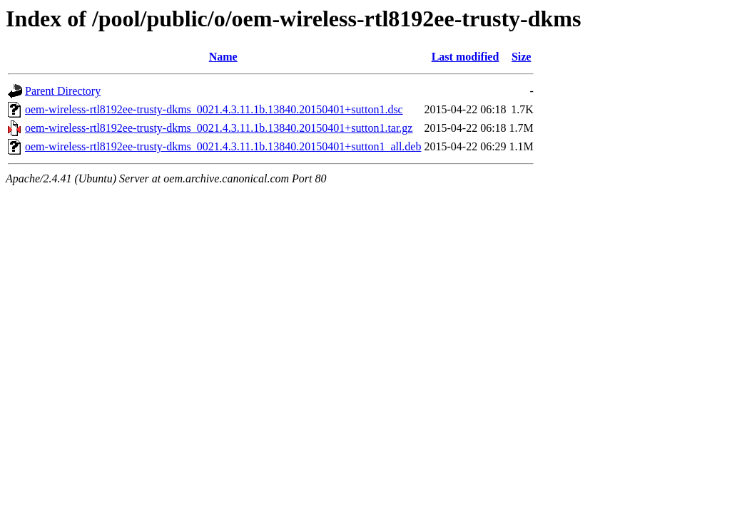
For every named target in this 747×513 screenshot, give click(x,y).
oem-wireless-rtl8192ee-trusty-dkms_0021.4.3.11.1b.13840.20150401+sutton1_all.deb (223, 146)
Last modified (465, 57)
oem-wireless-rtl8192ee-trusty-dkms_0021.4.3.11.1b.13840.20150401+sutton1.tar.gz (218, 128)
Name (223, 57)
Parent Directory (63, 91)
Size (522, 57)
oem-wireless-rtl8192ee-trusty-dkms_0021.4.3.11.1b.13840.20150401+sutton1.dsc (214, 109)
